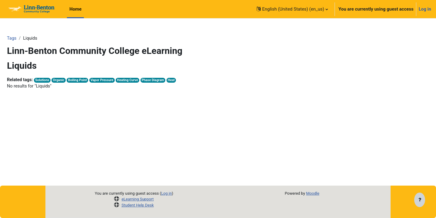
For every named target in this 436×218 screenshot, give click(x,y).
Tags (26, 38)
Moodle (312, 193)
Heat (192, 81)
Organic (75, 81)
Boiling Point (95, 81)
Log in (425, 9)
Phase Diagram (173, 81)
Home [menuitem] (75, 9)
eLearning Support (137, 199)
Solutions (58, 81)
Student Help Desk (137, 205)
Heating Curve (147, 81)
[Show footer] (419, 200)
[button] (292, 9)
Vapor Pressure (120, 81)
